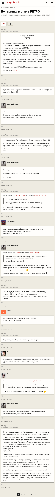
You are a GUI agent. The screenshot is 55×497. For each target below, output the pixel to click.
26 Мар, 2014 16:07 (6, 329)
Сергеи (9, 374)
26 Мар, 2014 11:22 (6, 306)
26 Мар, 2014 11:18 (6, 281)
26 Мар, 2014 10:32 (6, 79)
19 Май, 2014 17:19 (6, 369)
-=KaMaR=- (11, 221)
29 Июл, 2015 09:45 (44, 15)
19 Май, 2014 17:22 (6, 399)
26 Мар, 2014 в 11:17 (34, 252)
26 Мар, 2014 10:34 (6, 99)
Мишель (10, 352)
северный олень (29, 15)
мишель (18, 381)
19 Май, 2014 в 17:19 (35, 381)
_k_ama (18, 252)
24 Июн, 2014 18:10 (6, 487)
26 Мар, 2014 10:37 (6, 157)
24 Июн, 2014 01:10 (6, 421)
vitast (9, 310)
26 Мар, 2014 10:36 (6, 129)
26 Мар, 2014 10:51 (6, 217)
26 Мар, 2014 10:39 (6, 185)
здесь (14, 70)
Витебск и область (8, 7)
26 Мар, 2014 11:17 (6, 241)
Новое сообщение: (16, 15)
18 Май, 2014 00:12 (6, 347)
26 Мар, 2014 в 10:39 (40, 195)
